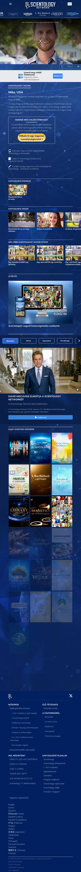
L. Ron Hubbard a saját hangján (24, 712)
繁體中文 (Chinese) (16, 848)
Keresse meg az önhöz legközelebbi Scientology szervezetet (26, 151)
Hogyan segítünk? (52, 778)
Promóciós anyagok (53, 734)
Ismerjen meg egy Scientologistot (25, 726)
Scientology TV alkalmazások (23, 781)
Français (12, 851)
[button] (79, 341)
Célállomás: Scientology (21, 721)
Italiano (11, 827)
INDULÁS (58, 76)
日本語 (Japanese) (16, 830)
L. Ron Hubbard (51, 766)
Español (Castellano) (17, 818)
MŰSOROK (13, 703)
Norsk (11, 836)
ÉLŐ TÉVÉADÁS (50, 703)
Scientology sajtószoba (54, 782)
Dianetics (48, 774)
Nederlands (13, 833)
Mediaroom (49, 725)
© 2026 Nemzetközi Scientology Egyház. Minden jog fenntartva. (30, 857)
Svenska (12, 845)
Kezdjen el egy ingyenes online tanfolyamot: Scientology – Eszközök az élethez (29, 167)
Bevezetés (49, 715)
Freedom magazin (52, 790)
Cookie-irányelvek (14, 863)
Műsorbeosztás (51, 706)
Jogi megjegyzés (13, 869)
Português (13, 839)
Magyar (11, 824)
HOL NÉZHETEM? (16, 754)
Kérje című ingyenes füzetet (24, 159)
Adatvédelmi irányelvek (16, 866)
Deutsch (12, 809)
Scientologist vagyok (20, 743)
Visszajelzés (50, 730)
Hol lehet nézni (51, 720)
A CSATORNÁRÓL (51, 711)
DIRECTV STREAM (18, 762)
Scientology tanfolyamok (55, 762)
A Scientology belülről (20, 716)
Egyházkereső (50, 770)
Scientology (49, 757)
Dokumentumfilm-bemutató (22, 748)
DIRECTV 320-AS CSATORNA (23, 757)
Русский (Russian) (16, 842)
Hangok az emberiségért (22, 731)
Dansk (11, 806)
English (11, 803)
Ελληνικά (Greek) (16, 812)
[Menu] (10, 4)
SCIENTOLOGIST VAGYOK (19, 86)
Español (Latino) (15, 815)
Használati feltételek (15, 860)
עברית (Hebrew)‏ (15, 821)
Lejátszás (40, 417)
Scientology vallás (52, 786)
